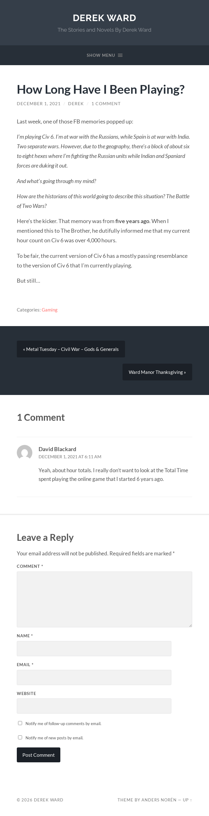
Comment (30, 566)
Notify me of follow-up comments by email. (63, 723)
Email (25, 664)
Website (26, 693)
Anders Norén (159, 799)
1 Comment (106, 103)
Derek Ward (104, 17)
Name (25, 635)
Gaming (50, 309)
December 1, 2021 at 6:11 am (70, 456)
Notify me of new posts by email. (54, 737)
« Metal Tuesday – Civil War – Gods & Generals (71, 349)
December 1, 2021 (39, 103)
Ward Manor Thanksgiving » (157, 372)
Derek (76, 103)
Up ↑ (187, 799)
